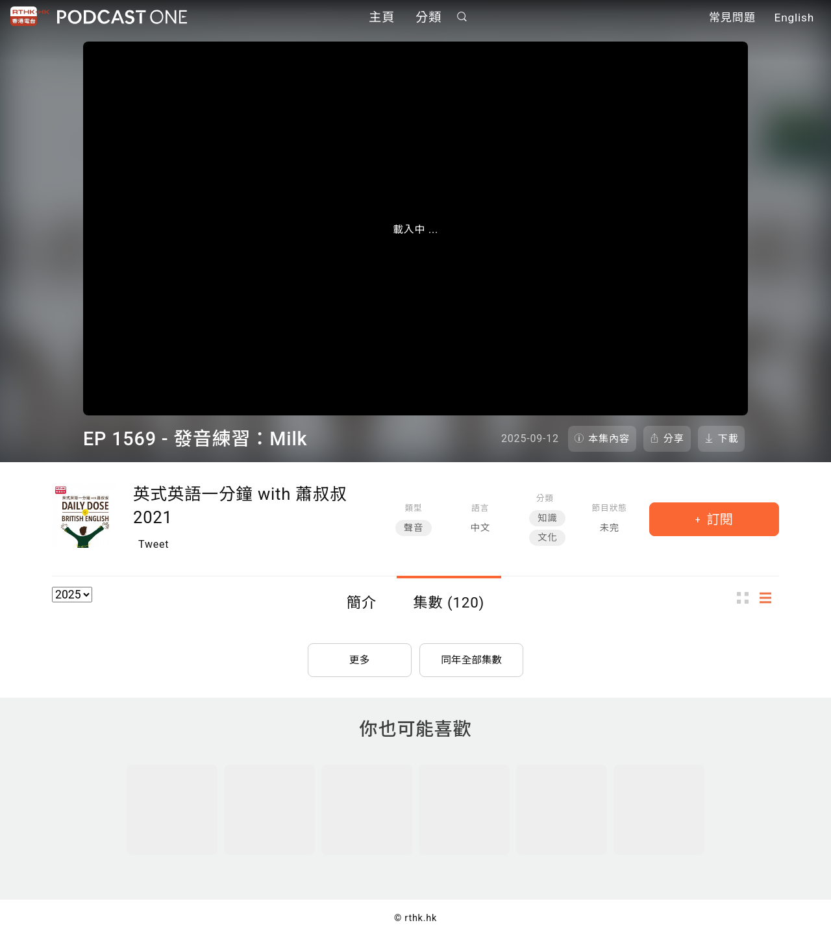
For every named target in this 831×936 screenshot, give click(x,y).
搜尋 (462, 17)
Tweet (153, 544)
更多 (359, 658)
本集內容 (609, 439)
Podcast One (122, 17)
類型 (413, 508)
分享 (674, 439)
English (794, 18)
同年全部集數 (471, 658)
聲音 (413, 528)
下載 (728, 439)
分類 (428, 17)
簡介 (362, 602)
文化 (547, 537)
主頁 (382, 17)
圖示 (746, 598)
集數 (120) (448, 602)
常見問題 (732, 18)
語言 (480, 508)
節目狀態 (609, 508)
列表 (769, 598)
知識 (547, 518)
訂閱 (718, 519)
